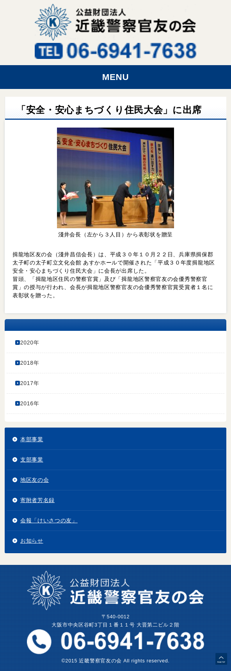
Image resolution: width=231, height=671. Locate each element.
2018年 (29, 363)
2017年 (29, 383)
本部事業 (31, 439)
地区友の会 (34, 480)
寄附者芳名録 (37, 500)
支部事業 (31, 459)
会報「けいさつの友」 (49, 520)
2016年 (29, 403)
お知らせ (31, 541)
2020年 (29, 342)
